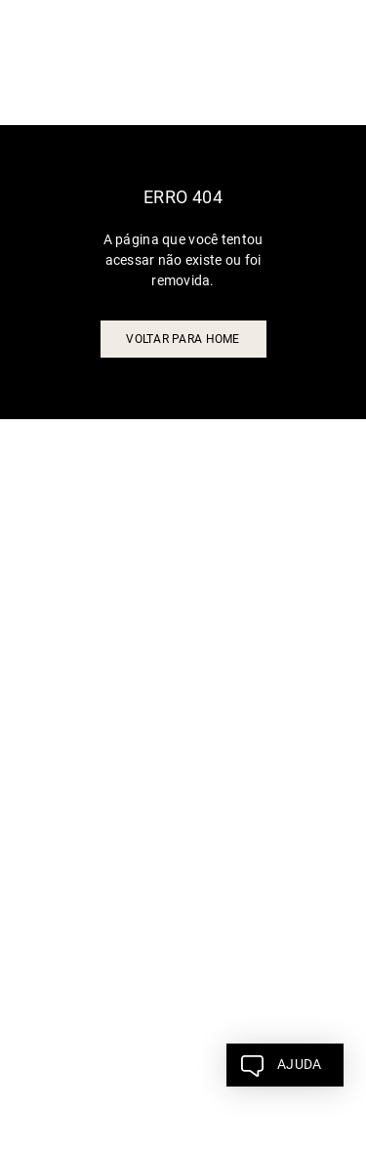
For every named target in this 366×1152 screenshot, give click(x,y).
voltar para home (182, 339)
